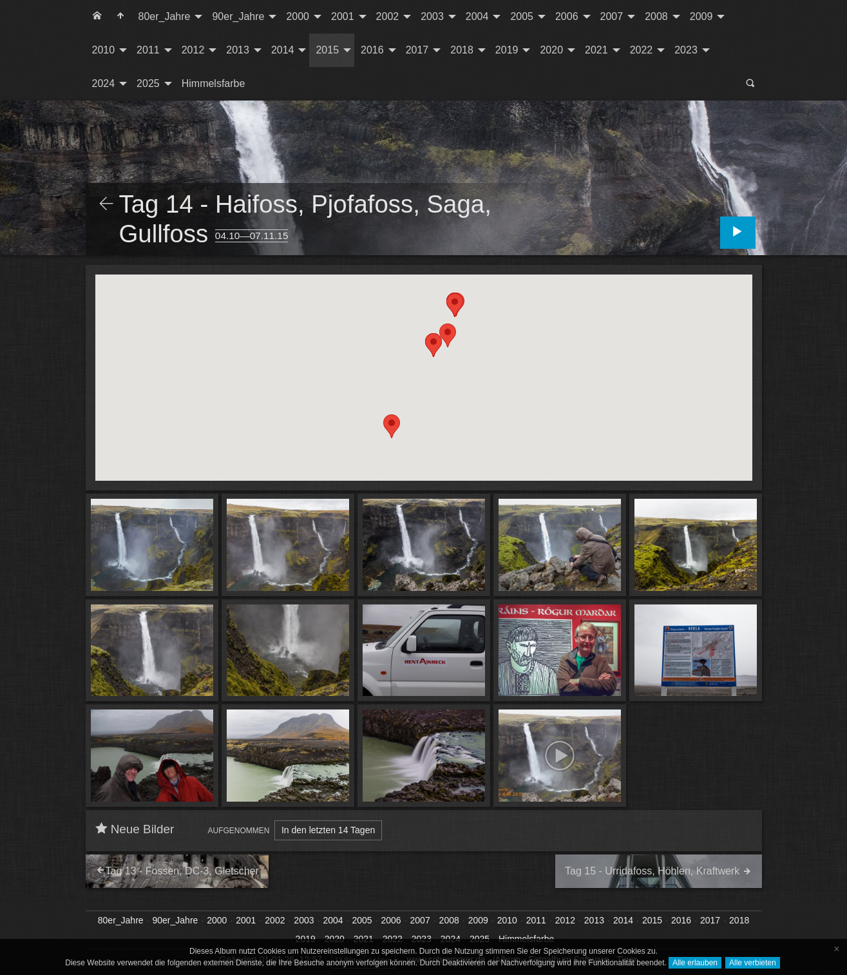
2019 (507, 49)
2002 (387, 16)
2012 (193, 49)
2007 (611, 16)
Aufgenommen (239, 830)
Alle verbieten (752, 962)
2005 (521, 16)
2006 (566, 16)
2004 (477, 16)
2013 (237, 49)
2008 (656, 16)
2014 (282, 49)
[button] (454, 305)
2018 (461, 49)
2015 (327, 49)
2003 (432, 16)
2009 (701, 16)
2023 (686, 49)
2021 (596, 49)
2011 (148, 49)
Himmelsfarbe (213, 83)
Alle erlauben (695, 962)
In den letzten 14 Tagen (328, 830)
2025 (148, 83)
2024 (103, 83)
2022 (641, 49)
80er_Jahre (164, 16)
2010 (103, 49)
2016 (372, 49)
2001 (342, 16)
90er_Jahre (238, 16)
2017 (417, 49)
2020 (551, 49)
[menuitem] (97, 17)
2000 (297, 16)
